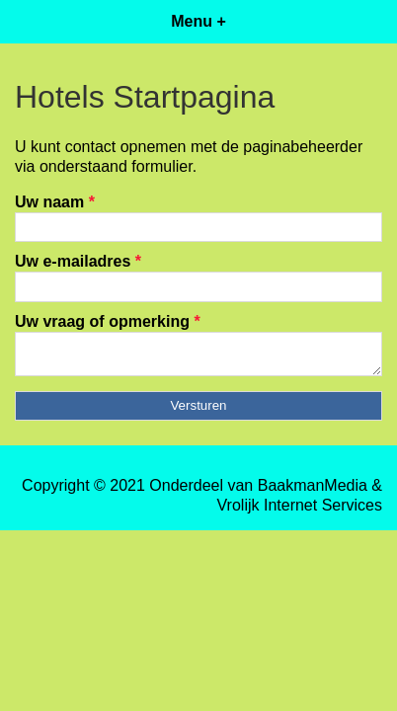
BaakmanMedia (312, 491)
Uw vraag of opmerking (107, 321)
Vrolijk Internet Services (299, 511)
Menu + (198, 21)
